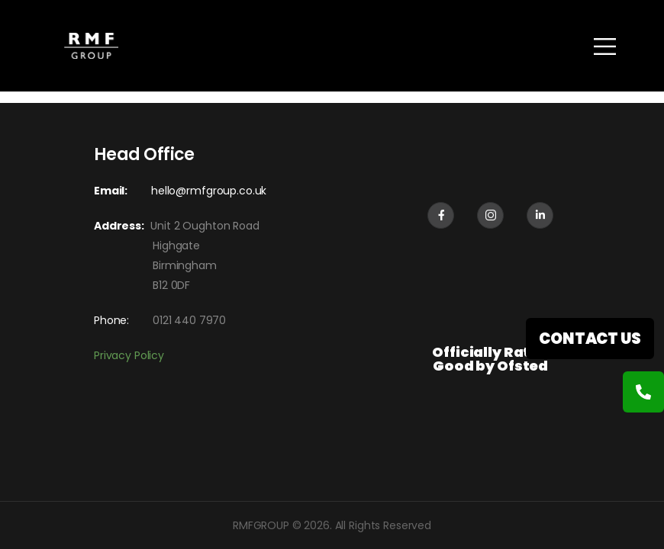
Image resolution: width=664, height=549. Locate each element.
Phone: (111, 320)
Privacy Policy (129, 355)
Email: (110, 190)
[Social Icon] (440, 215)
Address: (122, 225)
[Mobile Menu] (605, 46)
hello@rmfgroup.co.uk (208, 190)
